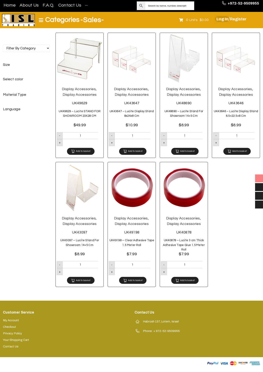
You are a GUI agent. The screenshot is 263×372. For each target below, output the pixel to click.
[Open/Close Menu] (59, 20)
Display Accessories (79, 89)
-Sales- (92, 20)
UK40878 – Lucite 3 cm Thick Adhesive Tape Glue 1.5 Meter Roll (184, 245)
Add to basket (83, 151)
